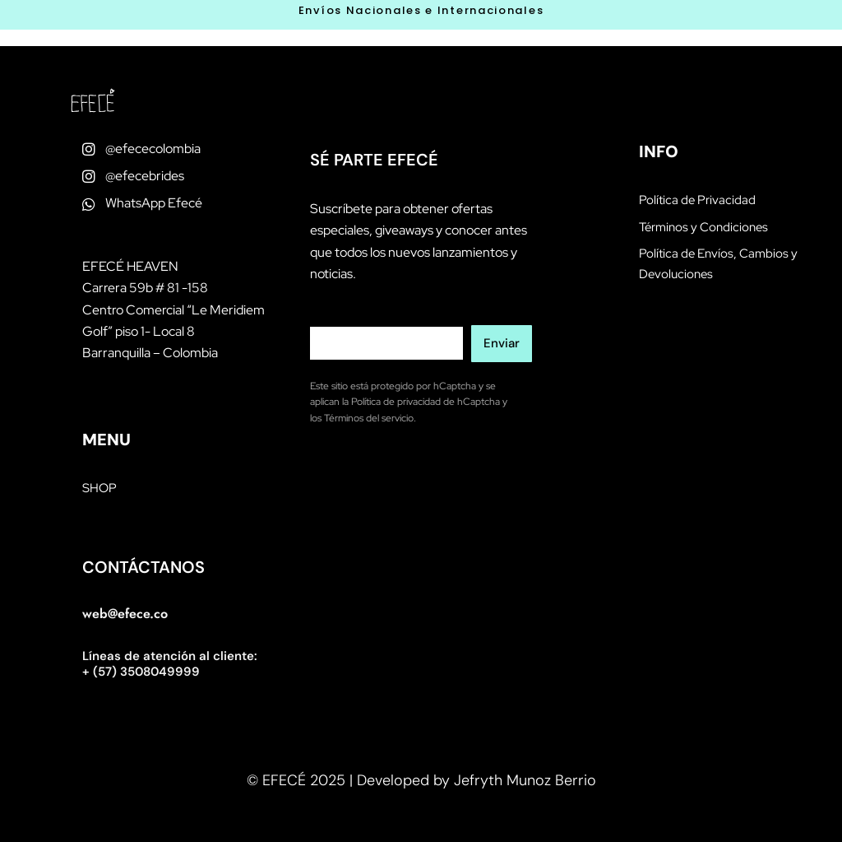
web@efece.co (125, 613)
